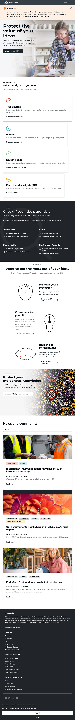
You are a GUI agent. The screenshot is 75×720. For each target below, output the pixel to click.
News (6, 681)
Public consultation (11, 647)
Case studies (9, 683)
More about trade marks (14, 117)
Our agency (8, 636)
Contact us (8, 639)
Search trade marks (11, 658)
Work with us (9, 644)
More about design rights (14, 167)
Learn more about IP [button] (12, 51)
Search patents (10, 661)
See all (7, 429)
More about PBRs (12, 193)
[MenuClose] (67, 2)
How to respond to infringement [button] (47, 362)
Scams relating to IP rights (38, 16)
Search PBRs (9, 667)
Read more (10, 484)
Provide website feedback (13, 650)
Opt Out (37, 718)
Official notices (10, 686)
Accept (37, 713)
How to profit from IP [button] (24, 334)
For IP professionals (11, 672)
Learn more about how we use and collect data (17, 708)
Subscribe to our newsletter (14, 689)
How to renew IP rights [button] (46, 300)
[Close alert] (70, 8)
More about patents (12, 142)
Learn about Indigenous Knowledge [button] (17, 394)
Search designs (10, 664)
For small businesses (12, 669)
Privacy (7, 702)
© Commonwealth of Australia (12, 627)
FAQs (6, 641)
